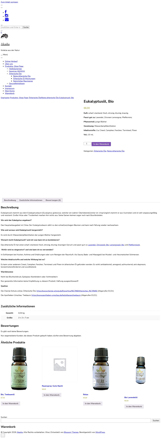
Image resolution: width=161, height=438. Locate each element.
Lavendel (92, 245)
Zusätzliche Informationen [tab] (30, 200)
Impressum (9, 88)
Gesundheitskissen (17, 83)
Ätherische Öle (15, 73)
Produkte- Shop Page (14, 66)
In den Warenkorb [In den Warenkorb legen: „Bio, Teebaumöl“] (10, 403)
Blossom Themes (71, 432)
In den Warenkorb (101, 144)
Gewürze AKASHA (17, 71)
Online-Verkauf (11, 61)
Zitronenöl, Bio (103, 245)
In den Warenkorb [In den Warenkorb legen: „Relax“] (93, 403)
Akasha (5, 44)
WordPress (100, 432)
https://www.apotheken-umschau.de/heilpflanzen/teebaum (56, 295)
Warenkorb (9, 93)
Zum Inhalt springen (9, 2)
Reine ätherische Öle (21, 76)
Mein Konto (10, 91)
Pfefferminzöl (134, 245)
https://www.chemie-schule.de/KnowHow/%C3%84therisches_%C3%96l (67, 291)
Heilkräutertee (15, 69)
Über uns (9, 64)
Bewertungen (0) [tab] (53, 200)
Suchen (4, 417)
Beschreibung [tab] (10, 200)
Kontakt (8, 86)
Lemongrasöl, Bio (117, 245)
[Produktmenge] (87, 143)
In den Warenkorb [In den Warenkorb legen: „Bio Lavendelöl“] (134, 406)
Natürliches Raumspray (23, 81)
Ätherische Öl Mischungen (24, 78)
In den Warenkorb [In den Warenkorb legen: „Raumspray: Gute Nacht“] (51, 395)
